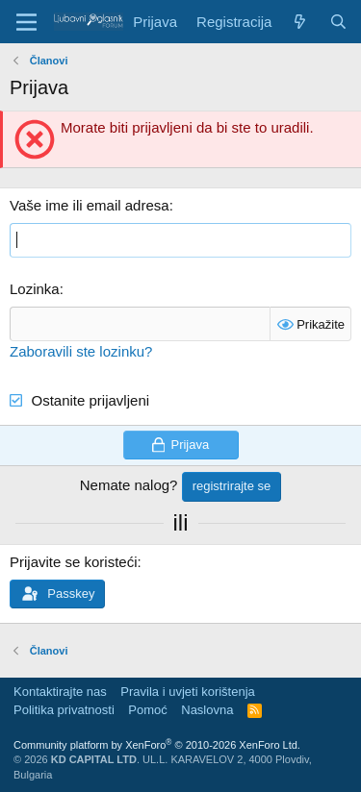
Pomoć (147, 710)
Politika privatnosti (64, 710)
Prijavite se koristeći (74, 562)
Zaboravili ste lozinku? (81, 351)
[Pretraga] (338, 21)
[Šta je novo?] (300, 21)
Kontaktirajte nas (60, 691)
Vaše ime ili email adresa (89, 205)
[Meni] (26, 22)
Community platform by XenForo (156, 745)
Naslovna (207, 710)
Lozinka (35, 289)
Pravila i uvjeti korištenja (187, 691)
